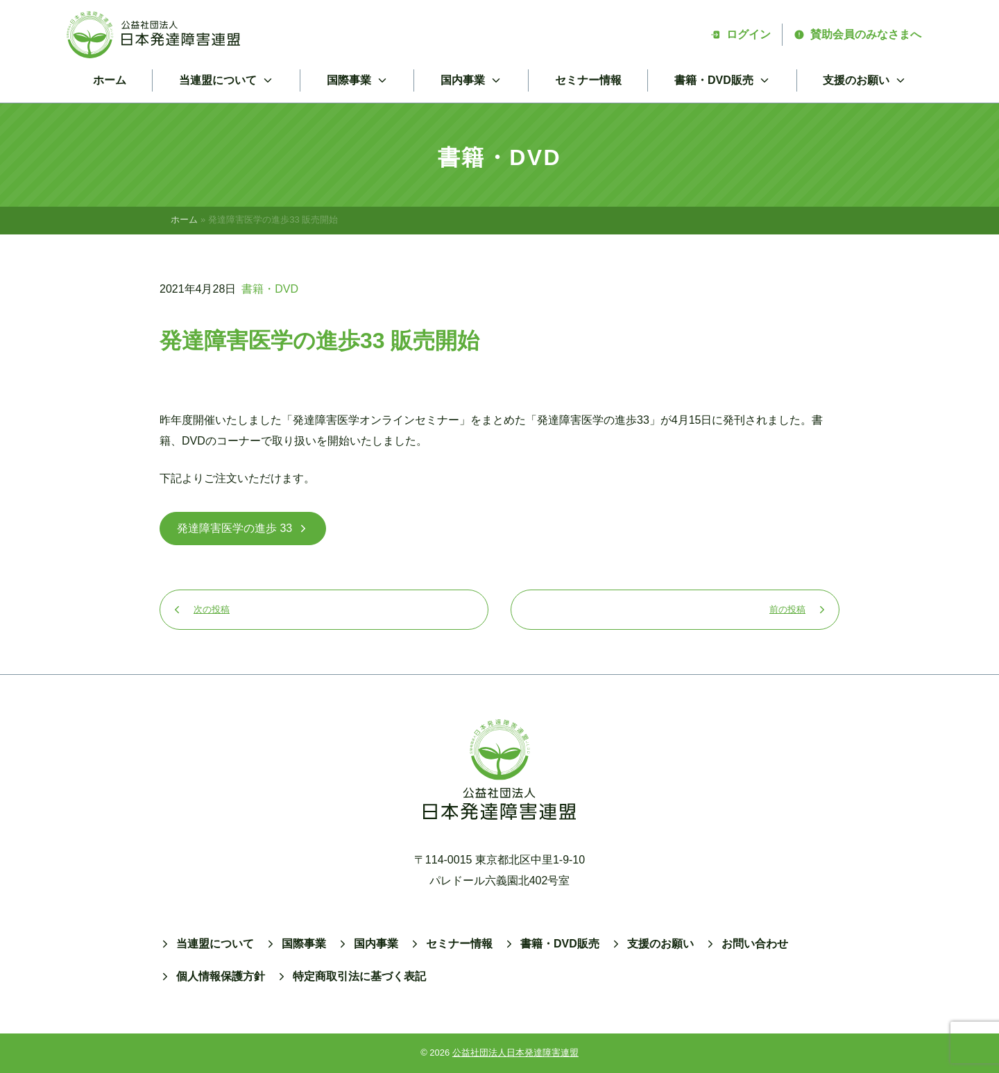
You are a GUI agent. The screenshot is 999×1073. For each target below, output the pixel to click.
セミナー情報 (588, 80)
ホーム (109, 80)
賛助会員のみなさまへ (857, 34)
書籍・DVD (269, 289)
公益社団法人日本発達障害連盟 (515, 1052)
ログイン (740, 34)
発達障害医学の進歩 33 (243, 528)
